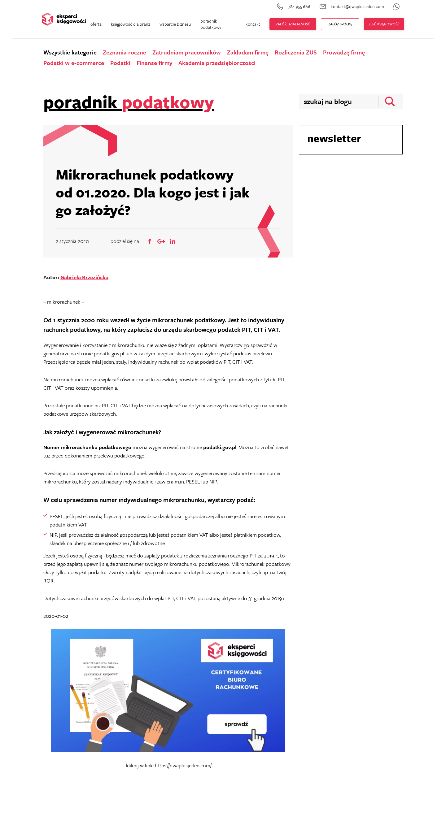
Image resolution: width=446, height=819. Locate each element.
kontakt (253, 24)
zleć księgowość (384, 24)
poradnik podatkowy (210, 24)
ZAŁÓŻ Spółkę (340, 24)
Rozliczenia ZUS (296, 52)
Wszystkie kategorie (70, 52)
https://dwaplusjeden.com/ (183, 765)
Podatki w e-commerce (73, 63)
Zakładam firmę (248, 52)
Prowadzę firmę (344, 52)
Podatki (120, 63)
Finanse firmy (154, 63)
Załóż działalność (293, 24)
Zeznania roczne (124, 52)
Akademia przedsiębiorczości (217, 63)
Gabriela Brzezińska (84, 277)
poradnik (128, 101)
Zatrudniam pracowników (186, 52)
